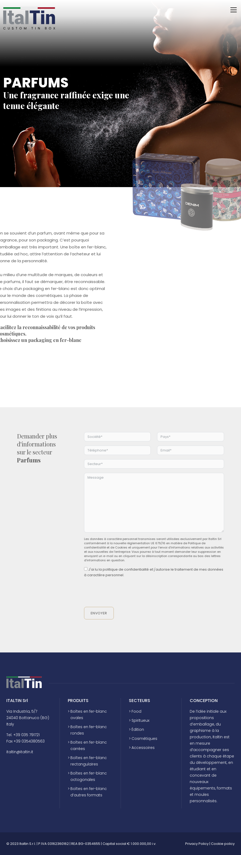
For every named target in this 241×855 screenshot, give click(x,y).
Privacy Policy (197, 843)
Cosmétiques (144, 738)
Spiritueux (140, 720)
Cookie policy (223, 843)
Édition (138, 729)
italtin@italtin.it (19, 752)
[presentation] (131, 592)
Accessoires (143, 747)
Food (136, 711)
